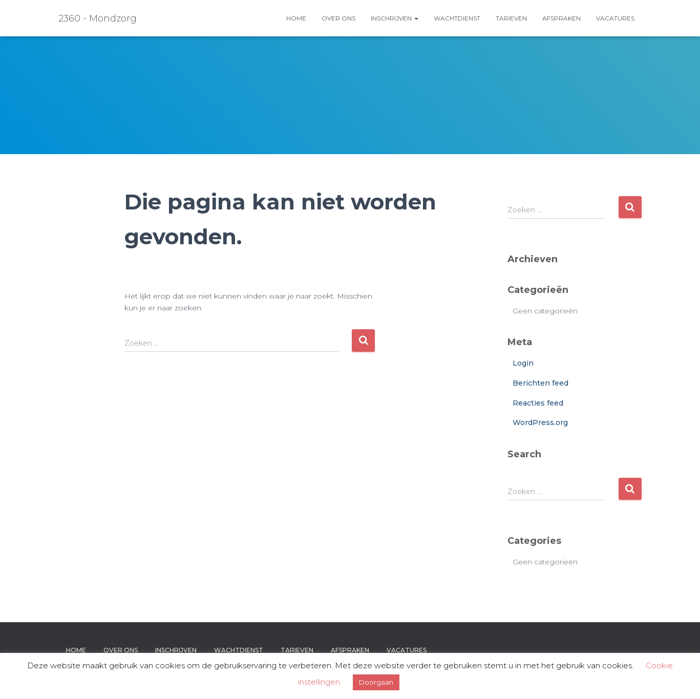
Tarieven (511, 18)
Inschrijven (394, 18)
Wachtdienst (457, 18)
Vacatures (615, 18)
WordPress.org (540, 422)
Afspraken (561, 18)
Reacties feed (538, 403)
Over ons (338, 18)
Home (296, 18)
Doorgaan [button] (376, 682)
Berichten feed (540, 383)
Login (523, 363)
